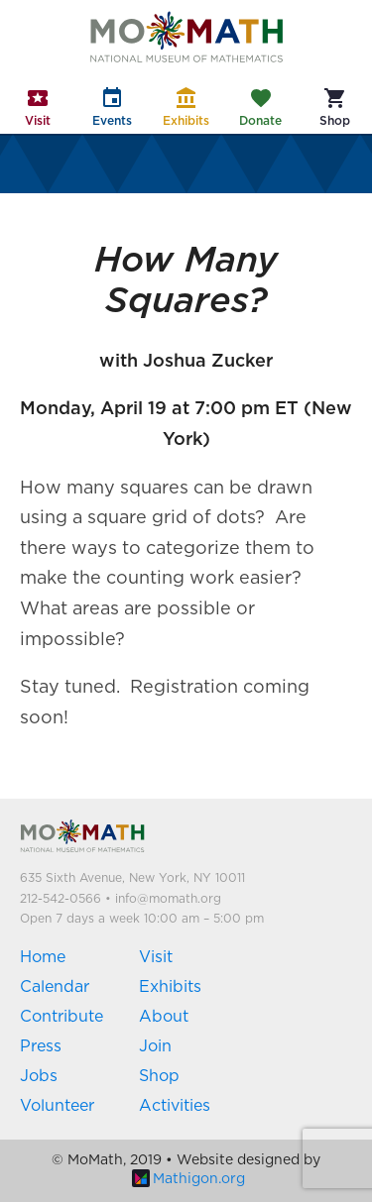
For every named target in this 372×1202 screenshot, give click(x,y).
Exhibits (170, 987)
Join (155, 1046)
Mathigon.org (188, 1179)
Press (41, 1046)
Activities (174, 1106)
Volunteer (57, 1106)
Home (42, 957)
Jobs (39, 1076)
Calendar (54, 987)
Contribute (61, 1017)
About (163, 1017)
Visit (156, 957)
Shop (159, 1076)
